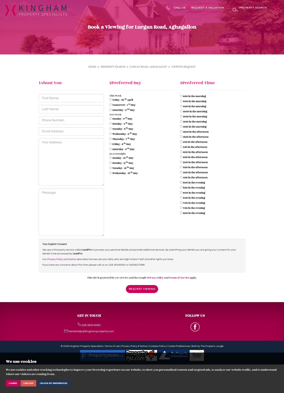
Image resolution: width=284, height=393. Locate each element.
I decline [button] (28, 383)
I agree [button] (13, 383)
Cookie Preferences (178, 346)
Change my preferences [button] (53, 383)
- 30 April (122, 100)
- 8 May (121, 144)
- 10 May (122, 158)
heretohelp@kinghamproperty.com (89, 331)
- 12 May (123, 168)
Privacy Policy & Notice (134, 346)
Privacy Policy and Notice (61, 259)
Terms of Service (179, 278)
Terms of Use (112, 346)
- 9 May (123, 149)
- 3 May (122, 119)
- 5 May (122, 129)
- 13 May (125, 173)
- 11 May (122, 163)
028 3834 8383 (89, 325)
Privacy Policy (155, 278)
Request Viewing (142, 289)
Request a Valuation (207, 8)
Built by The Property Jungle (208, 346)
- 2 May (123, 110)
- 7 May (123, 139)
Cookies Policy (157, 346)
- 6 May (124, 134)
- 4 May (122, 124)
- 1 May (123, 105)
